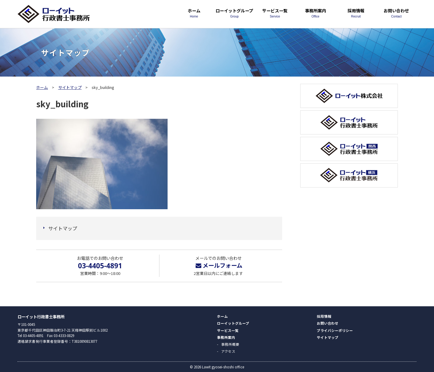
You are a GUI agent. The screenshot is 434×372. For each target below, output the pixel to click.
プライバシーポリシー (335, 330)
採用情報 (356, 13)
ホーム (194, 13)
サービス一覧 (275, 13)
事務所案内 (315, 13)
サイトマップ (70, 87)
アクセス (228, 351)
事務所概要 (230, 344)
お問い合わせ (396, 13)
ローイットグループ (234, 13)
